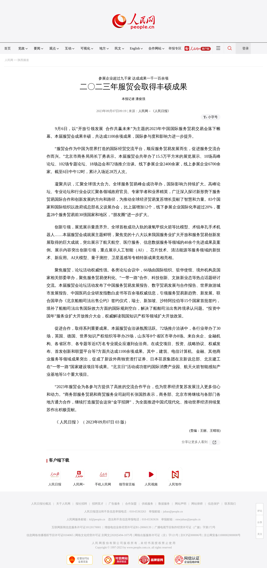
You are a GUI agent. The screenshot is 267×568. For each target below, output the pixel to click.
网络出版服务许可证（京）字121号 (156, 535)
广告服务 (114, 503)
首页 (7, 48)
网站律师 (197, 503)
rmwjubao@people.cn (187, 519)
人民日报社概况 (41, 503)
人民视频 (151, 476)
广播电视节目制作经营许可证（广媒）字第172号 (185, 527)
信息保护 (213, 503)
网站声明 (180, 503)
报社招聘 (81, 503)
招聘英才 (97, 503)
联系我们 (230, 503)
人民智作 (175, 476)
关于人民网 (63, 503)
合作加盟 (131, 503)
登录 (245, 48)
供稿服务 (147, 503)
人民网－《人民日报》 (154, 111)
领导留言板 (127, 476)
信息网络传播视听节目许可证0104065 (49, 535)
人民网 (9, 60)
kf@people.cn (97, 519)
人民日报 (55, 476)
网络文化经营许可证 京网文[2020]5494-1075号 (104, 535)
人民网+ (79, 476)
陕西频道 (23, 60)
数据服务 (164, 503)
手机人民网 (103, 476)
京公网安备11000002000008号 (222, 535)
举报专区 (174, 48)
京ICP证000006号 (191, 535)
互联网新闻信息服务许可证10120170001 (76, 527)
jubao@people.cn (173, 511)
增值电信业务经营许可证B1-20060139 (128, 527)
